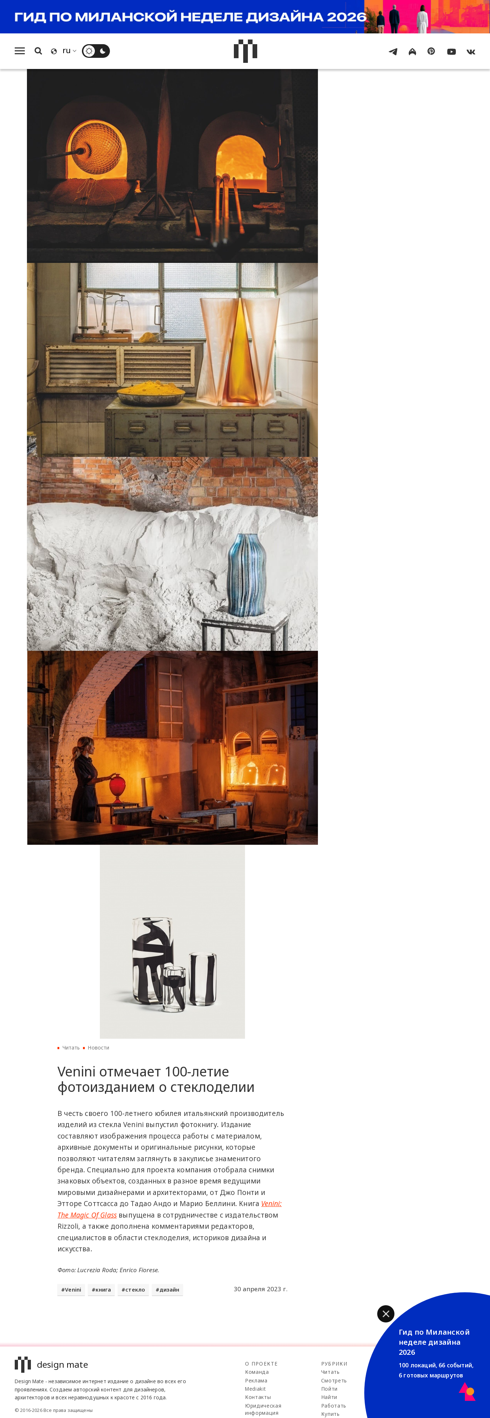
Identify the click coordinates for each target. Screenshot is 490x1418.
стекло (135, 1289)
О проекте (261, 1363)
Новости (98, 1047)
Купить (330, 1413)
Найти (329, 1397)
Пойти (329, 1388)
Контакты (258, 1397)
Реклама (256, 1380)
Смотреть (334, 1380)
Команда (257, 1371)
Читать (71, 1047)
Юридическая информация (263, 1409)
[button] (385, 1313)
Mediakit (255, 1388)
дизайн (169, 1289)
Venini (73, 1289)
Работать (333, 1405)
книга (103, 1289)
